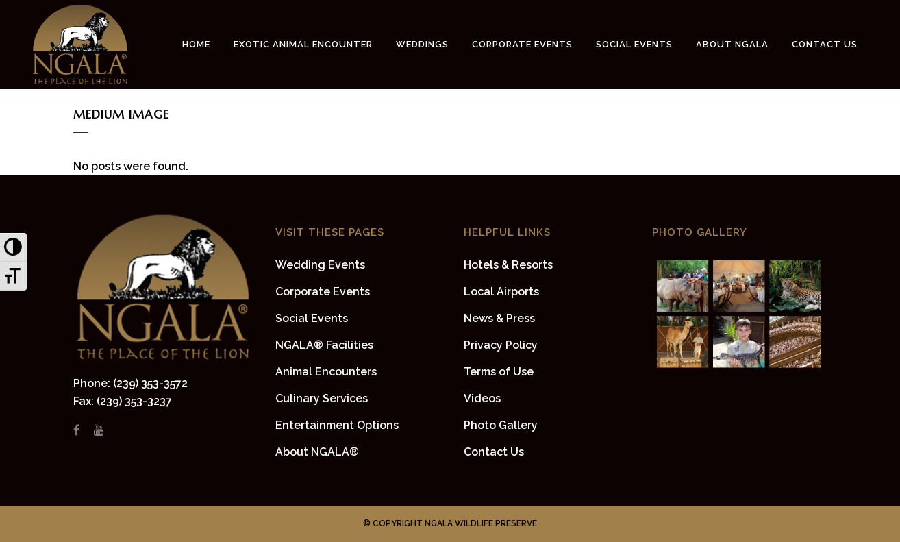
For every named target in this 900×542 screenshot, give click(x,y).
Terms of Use (499, 371)
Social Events (311, 318)
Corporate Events (322, 291)
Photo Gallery (501, 425)
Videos (482, 398)
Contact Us (494, 451)
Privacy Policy (501, 345)
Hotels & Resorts (508, 264)
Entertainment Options (337, 425)
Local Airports (501, 291)
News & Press (499, 318)
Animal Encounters (326, 371)
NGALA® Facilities (324, 345)
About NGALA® (317, 451)
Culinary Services (321, 398)
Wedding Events (320, 264)
